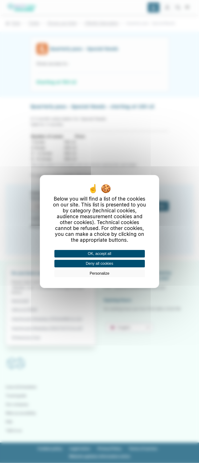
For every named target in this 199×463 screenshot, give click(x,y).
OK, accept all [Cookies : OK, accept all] (99, 254)
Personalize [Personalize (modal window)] (100, 273)
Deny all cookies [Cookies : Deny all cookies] (99, 263)
